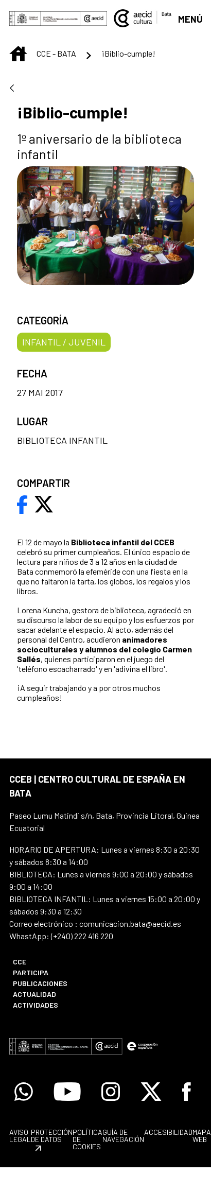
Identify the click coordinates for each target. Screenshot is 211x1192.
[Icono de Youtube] (67, 1091)
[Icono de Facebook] (186, 1091)
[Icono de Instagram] (110, 1091)
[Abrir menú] (190, 18)
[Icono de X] (151, 1091)
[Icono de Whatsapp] (23, 1091)
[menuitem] (53, 961)
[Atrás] (12, 88)
